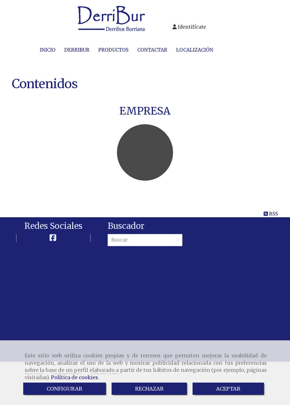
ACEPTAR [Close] (228, 388)
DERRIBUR (76, 50)
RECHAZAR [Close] (149, 388)
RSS (271, 214)
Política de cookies (74, 377)
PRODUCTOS (113, 50)
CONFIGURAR (64, 388)
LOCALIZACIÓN (194, 50)
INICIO (48, 50)
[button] (189, 27)
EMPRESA (145, 111)
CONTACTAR (152, 50)
